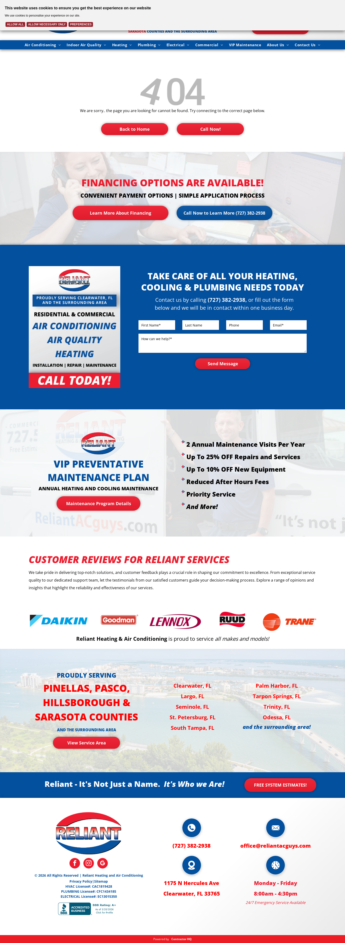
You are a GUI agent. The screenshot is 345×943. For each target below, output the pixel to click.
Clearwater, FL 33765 (191, 893)
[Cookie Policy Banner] (172, 15)
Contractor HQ (181, 939)
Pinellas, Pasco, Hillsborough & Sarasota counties (86, 702)
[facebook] (74, 864)
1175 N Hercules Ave (191, 882)
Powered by (161, 939)
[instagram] (88, 864)
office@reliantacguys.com (275, 845)
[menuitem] (43, 44)
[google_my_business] (102, 864)
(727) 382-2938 (191, 845)
